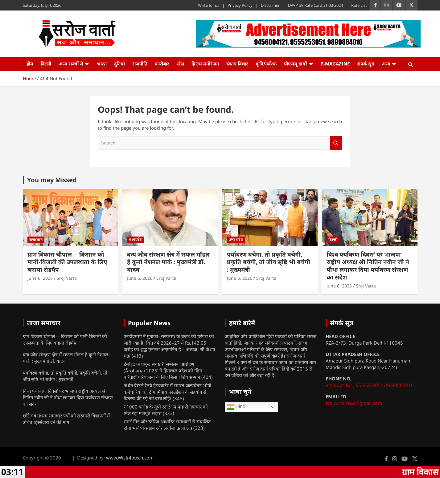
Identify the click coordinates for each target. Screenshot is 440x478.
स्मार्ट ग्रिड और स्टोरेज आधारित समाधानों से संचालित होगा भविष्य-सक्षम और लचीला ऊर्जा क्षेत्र (167, 424)
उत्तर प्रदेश (236, 239)
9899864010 (400, 385)
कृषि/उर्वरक (266, 64)
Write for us (208, 5)
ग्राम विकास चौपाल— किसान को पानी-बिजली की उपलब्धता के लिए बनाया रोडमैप (67, 262)
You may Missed (52, 180)
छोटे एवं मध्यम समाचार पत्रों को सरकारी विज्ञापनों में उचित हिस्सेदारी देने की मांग (66, 419)
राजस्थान (36, 239)
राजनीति (139, 64)
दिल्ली (46, 64)
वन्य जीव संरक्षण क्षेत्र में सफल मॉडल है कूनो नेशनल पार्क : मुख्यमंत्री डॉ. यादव (168, 262)
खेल (180, 64)
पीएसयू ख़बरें (295, 64)
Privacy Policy (240, 5)
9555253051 (370, 385)
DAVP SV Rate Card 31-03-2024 (315, 5)
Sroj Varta (67, 278)
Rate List (359, 5)
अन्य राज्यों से (71, 64)
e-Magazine (335, 64)
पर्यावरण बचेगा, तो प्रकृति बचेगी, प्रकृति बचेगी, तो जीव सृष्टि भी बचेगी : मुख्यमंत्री (268, 262)
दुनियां (119, 64)
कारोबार (162, 64)
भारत (102, 64)
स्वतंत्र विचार (237, 64)
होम (30, 64)
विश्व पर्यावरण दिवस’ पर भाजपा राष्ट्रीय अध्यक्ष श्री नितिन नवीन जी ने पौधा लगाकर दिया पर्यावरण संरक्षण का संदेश (368, 265)
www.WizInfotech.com (130, 458)
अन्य (386, 64)
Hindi (237, 407)
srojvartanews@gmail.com (354, 403)
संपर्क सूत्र (365, 64)
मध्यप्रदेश (135, 239)
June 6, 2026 (40, 278)
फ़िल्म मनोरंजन (205, 64)
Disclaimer (270, 5)
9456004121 (339, 385)
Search (336, 143)
